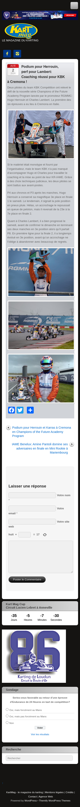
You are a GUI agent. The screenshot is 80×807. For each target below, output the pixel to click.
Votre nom (63, 495)
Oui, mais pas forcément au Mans (28, 716)
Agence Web (46, 796)
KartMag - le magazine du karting (24, 792)
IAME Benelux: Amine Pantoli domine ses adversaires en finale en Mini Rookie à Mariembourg (40, 448)
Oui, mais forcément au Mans (25, 710)
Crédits (70, 792)
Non (11, 723)
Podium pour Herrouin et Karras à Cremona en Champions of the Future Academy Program (41, 432)
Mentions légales (54, 792)
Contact (32, 796)
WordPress (31, 800)
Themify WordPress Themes (54, 800)
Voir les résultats (40, 734)
